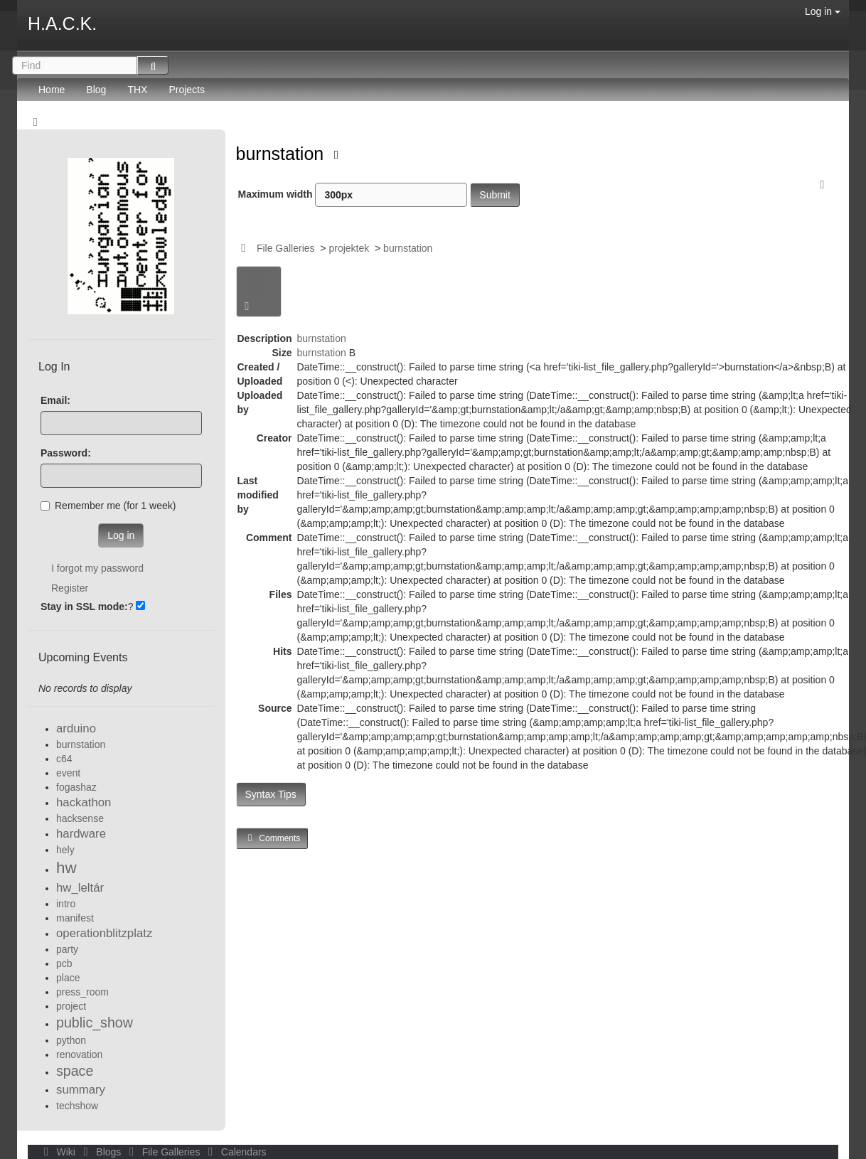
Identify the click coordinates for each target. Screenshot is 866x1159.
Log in (822, 11)
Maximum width (353, 195)
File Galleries (286, 248)
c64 (64, 758)
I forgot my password (97, 568)
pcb (64, 963)
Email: (55, 400)
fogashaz (76, 787)
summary (80, 1089)
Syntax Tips (270, 794)
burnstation (282, 154)
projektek (348, 248)
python (71, 1040)
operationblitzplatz (104, 933)
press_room (82, 992)
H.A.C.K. (62, 23)
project (71, 1006)
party (67, 949)
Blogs (101, 1152)
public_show (94, 1022)
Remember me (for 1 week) (108, 505)
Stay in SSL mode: (84, 606)
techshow (77, 1105)
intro (65, 903)
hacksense (80, 818)
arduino (76, 728)
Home (51, 89)
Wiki (58, 1152)
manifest (75, 918)
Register (69, 588)
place (68, 977)
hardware (81, 833)
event (68, 773)
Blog (96, 89)
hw (66, 868)
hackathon (83, 802)
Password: (66, 453)
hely (65, 849)
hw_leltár (80, 887)
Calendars (234, 1152)
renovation (79, 1054)
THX (137, 89)
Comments (272, 838)
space (74, 1071)
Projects (187, 89)
